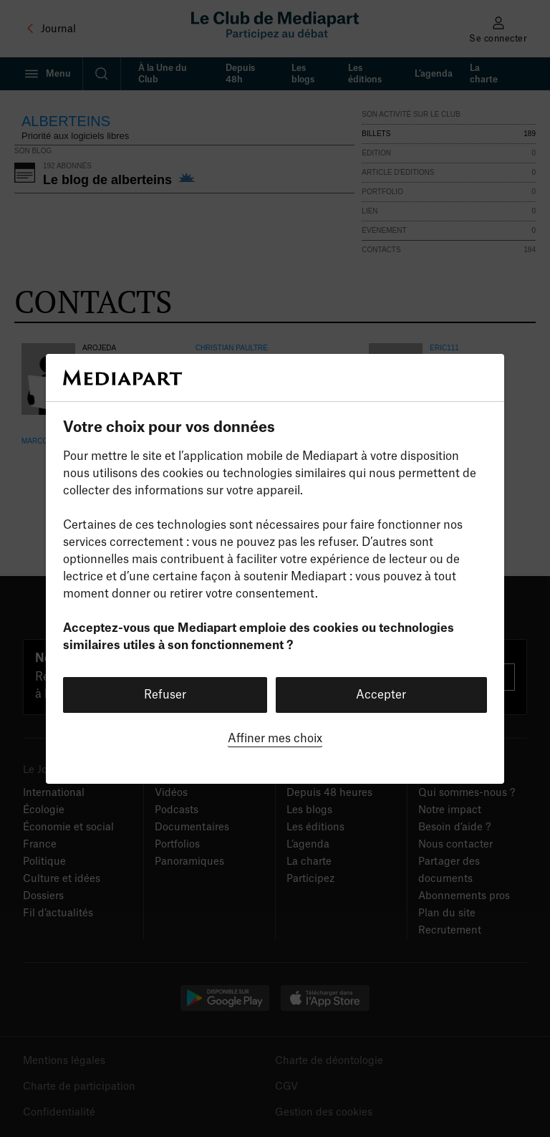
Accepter (381, 695)
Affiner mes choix (275, 738)
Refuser (165, 695)
